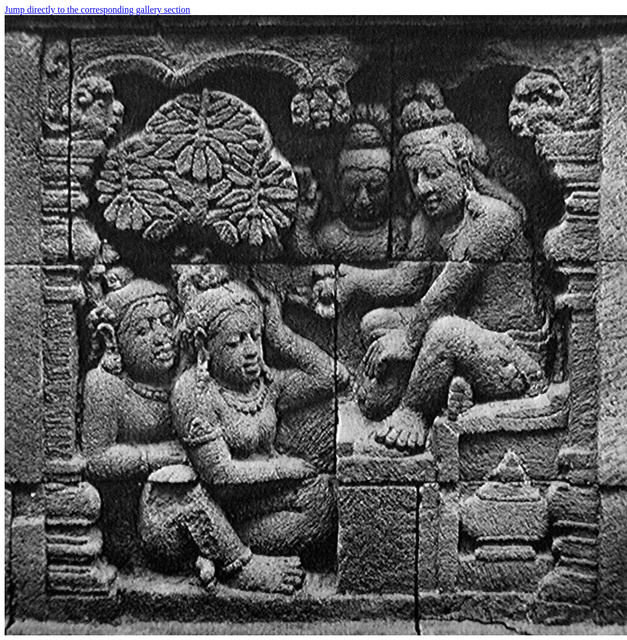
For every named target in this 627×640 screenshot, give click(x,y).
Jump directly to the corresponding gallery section (97, 9)
